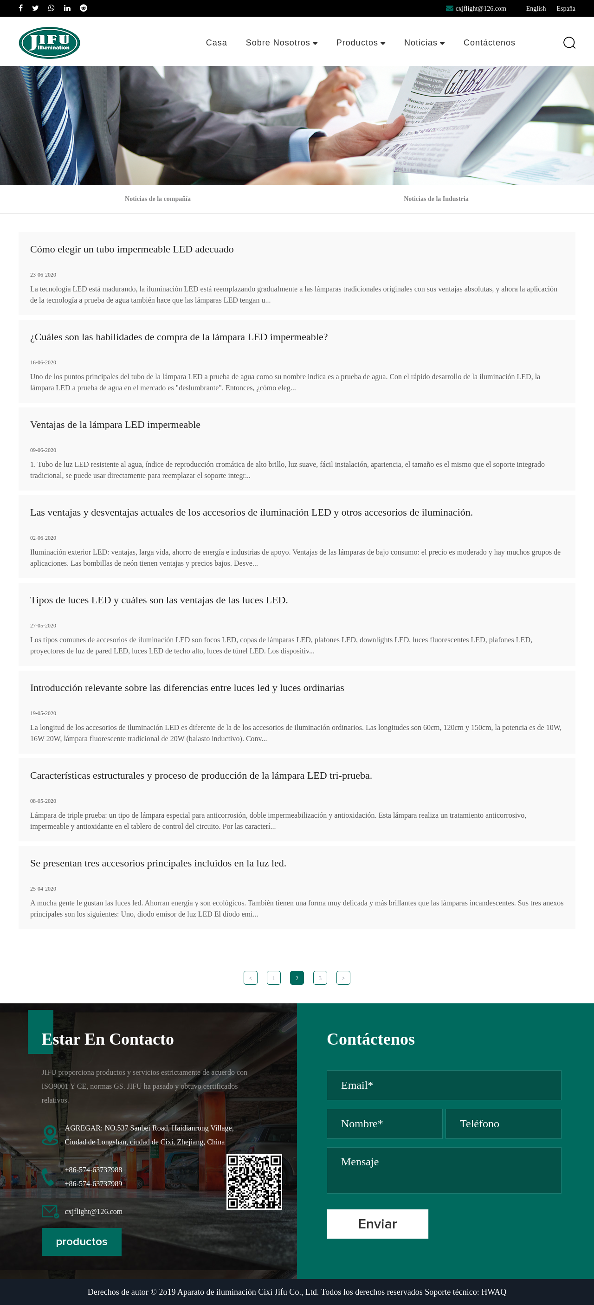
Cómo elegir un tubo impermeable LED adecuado (132, 249)
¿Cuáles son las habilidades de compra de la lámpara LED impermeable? (179, 336)
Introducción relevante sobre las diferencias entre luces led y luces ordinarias (187, 687)
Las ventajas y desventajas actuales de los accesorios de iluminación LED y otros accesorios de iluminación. (251, 512)
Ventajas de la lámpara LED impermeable (115, 424)
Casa (216, 42)
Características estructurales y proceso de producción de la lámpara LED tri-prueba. (201, 775)
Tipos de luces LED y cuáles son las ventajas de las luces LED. (159, 600)
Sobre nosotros (282, 42)
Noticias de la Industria (436, 198)
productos (82, 1241)
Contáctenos (490, 42)
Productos (361, 42)
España (566, 8)
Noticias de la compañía (158, 198)
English (536, 8)
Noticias (424, 42)
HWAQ (493, 1292)
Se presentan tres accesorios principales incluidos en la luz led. (158, 863)
